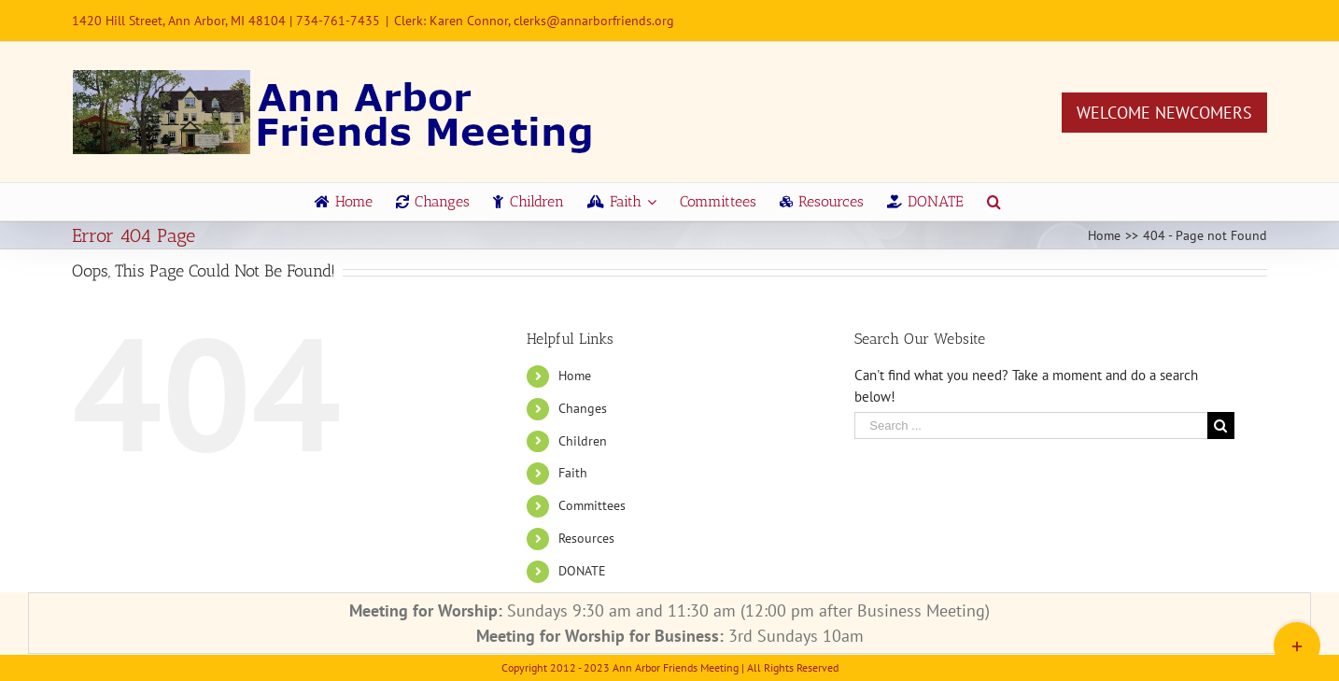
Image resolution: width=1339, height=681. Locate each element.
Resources (586, 538)
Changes (582, 408)
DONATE (582, 570)
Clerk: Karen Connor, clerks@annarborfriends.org (534, 20)
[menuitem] (344, 201)
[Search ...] (1030, 425)
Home (574, 375)
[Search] (994, 201)
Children (582, 441)
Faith (572, 472)
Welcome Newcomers (1164, 112)
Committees (592, 505)
